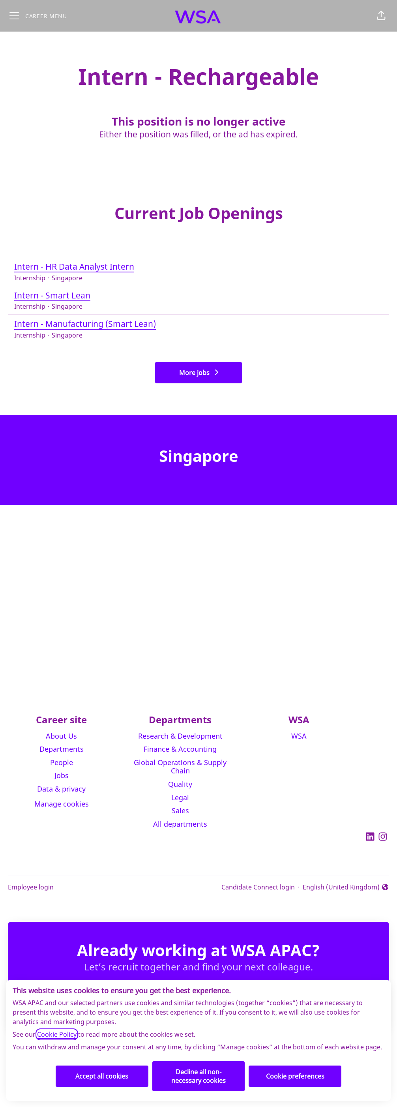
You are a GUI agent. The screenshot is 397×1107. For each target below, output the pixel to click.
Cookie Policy (57, 1034)
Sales (180, 810)
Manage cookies (61, 804)
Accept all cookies (101, 1076)
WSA (299, 736)
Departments (61, 749)
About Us (61, 736)
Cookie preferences (295, 1076)
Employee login (31, 887)
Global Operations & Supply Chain (180, 767)
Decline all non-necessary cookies (198, 1076)
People (61, 762)
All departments (180, 824)
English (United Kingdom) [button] (346, 887)
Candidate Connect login (258, 887)
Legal (180, 797)
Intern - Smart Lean (198, 295)
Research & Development (180, 736)
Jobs (61, 775)
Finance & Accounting (180, 749)
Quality (180, 784)
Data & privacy (61, 789)
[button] (381, 16)
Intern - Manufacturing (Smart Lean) (198, 324)
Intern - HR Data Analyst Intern (198, 267)
